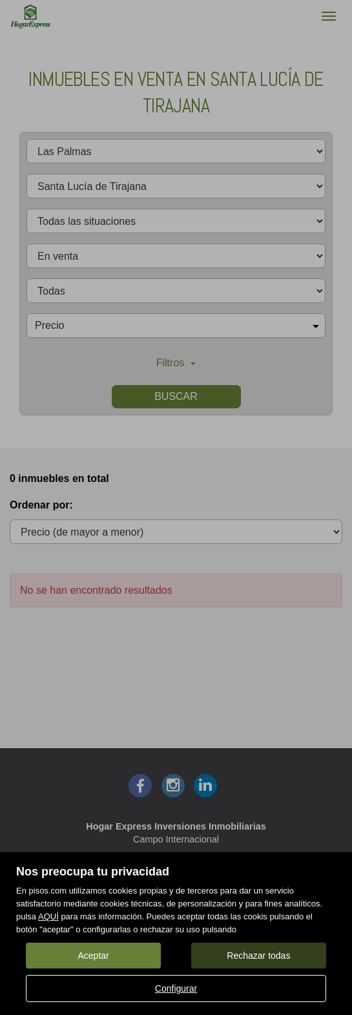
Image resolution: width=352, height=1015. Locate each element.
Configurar (176, 988)
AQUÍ (48, 916)
